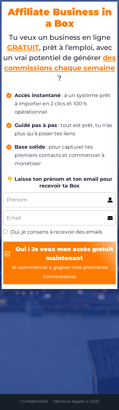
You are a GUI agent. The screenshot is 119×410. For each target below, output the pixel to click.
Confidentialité (34, 401)
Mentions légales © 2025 (76, 401)
